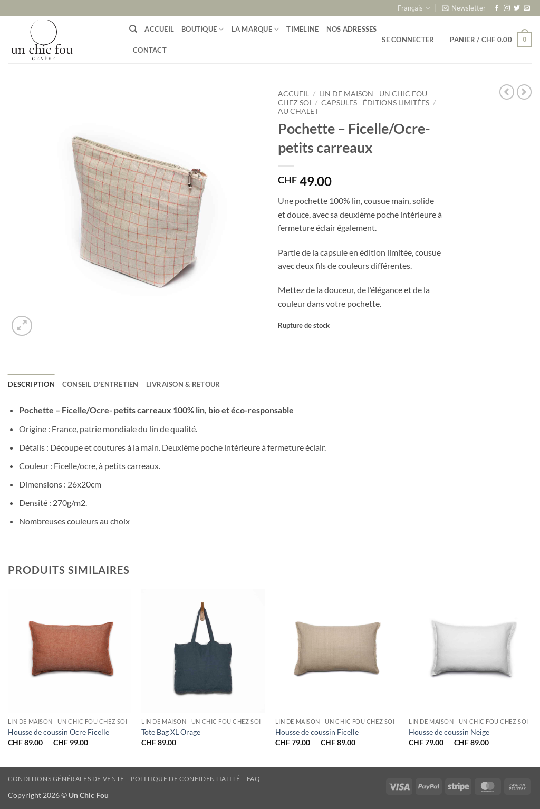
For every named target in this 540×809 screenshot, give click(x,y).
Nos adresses (351, 29)
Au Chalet (298, 111)
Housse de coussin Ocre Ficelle (58, 731)
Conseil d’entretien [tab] (100, 384)
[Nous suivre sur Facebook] (497, 8)
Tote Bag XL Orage (170, 731)
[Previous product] (524, 91)
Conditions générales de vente (66, 779)
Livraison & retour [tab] (183, 384)
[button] (464, 8)
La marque (255, 29)
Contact (150, 50)
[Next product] (506, 91)
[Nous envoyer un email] (527, 8)
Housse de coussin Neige (449, 731)
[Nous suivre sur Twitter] (517, 8)
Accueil (159, 29)
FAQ (254, 779)
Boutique (202, 29)
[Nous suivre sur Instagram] (507, 8)
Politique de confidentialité (185, 779)
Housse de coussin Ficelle (317, 731)
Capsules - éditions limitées (375, 103)
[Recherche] (133, 29)
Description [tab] (31, 384)
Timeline (302, 29)
